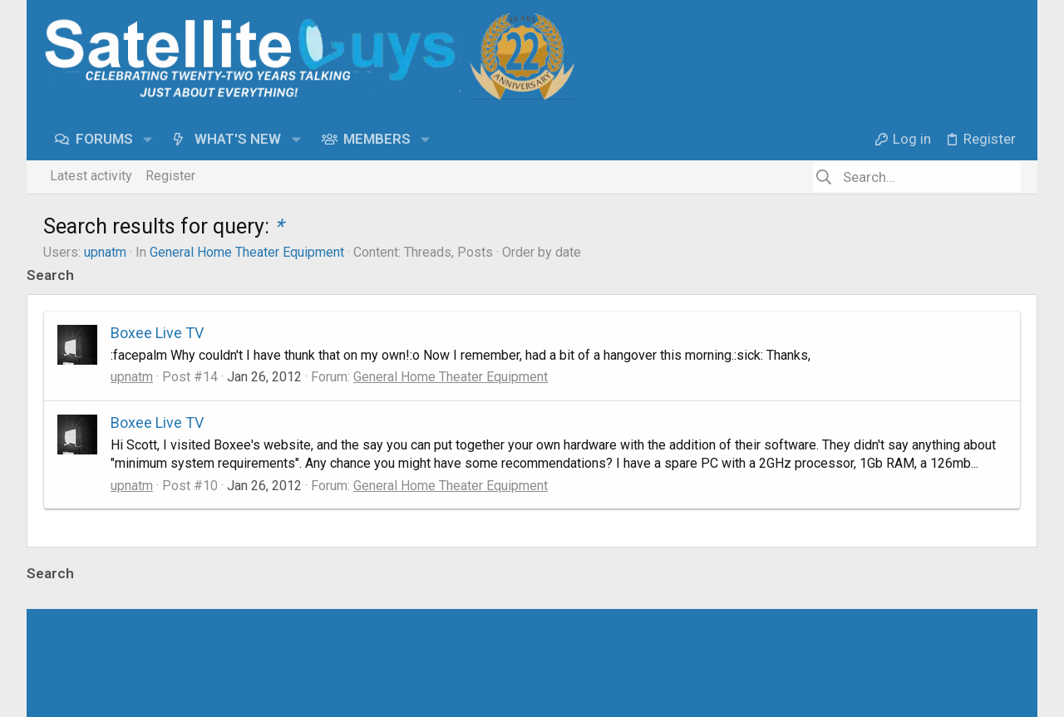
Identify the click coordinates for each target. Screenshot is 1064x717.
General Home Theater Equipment (247, 252)
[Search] (917, 177)
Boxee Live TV (157, 332)
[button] (149, 139)
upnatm (105, 252)
